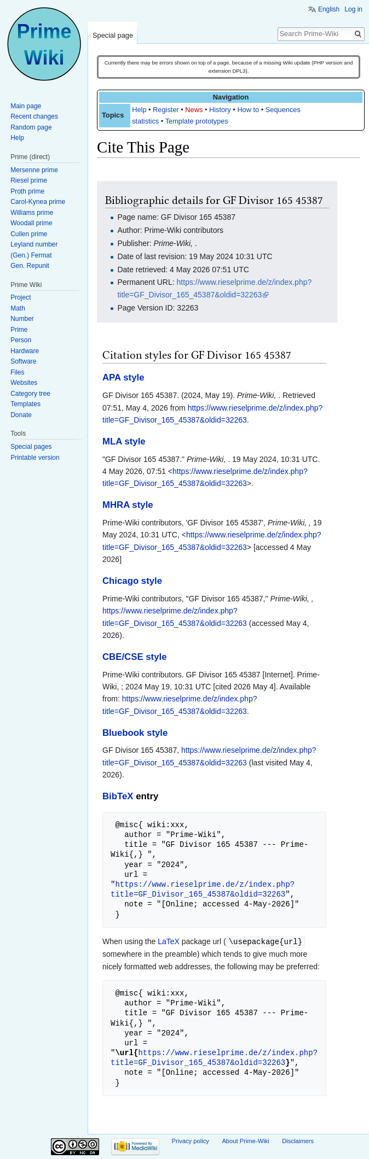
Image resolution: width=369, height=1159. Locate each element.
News (194, 110)
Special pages (30, 446)
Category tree (30, 393)
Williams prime (31, 212)
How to (248, 110)
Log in (353, 9)
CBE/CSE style (134, 657)
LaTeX (169, 941)
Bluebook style (135, 733)
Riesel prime (28, 180)
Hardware (24, 351)
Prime (18, 329)
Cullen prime (28, 234)
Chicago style (132, 581)
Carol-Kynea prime (37, 202)
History (220, 110)
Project (20, 297)
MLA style (124, 441)
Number (22, 319)
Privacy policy (190, 1140)
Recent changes (34, 116)
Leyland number (33, 244)
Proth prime (27, 191)
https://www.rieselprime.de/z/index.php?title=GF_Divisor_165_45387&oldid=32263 (203, 889)
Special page (113, 35)
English (328, 9)
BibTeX (118, 796)
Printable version (34, 457)
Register (166, 110)
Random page (30, 127)
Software (23, 361)
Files (17, 372)
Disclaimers (298, 1140)
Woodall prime (31, 223)
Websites (23, 383)
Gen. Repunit (29, 266)
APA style (123, 377)
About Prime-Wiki (245, 1140)
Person (20, 340)
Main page (25, 106)
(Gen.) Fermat (30, 255)
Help (139, 110)
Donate (21, 415)
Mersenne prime (34, 170)
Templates (25, 404)
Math (17, 308)
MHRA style (127, 505)
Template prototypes (196, 121)
